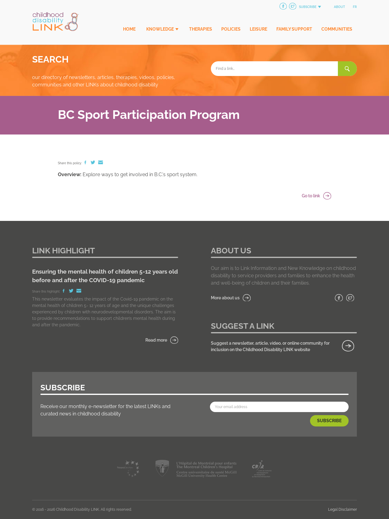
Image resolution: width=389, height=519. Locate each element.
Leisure (258, 29)
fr (355, 7)
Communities (336, 29)
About (339, 7)
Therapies (200, 29)
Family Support (294, 29)
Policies (231, 29)
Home (129, 29)
